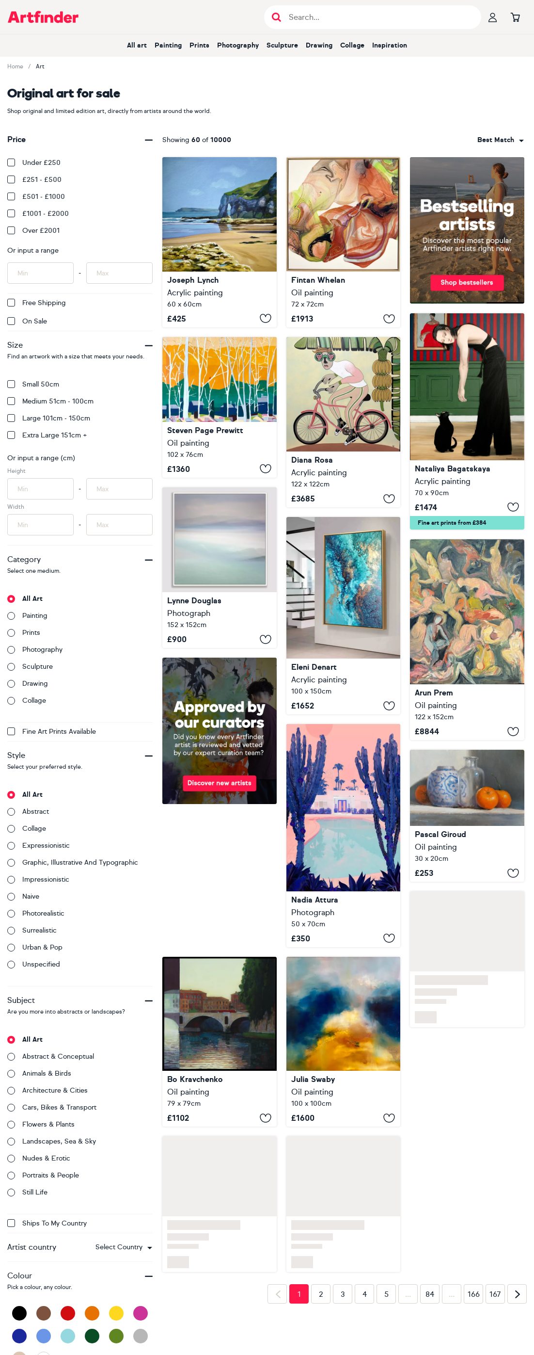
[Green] (116, 1336)
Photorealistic (35, 913)
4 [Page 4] (364, 1294)
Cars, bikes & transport (51, 1107)
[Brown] (43, 1313)
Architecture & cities (47, 1090)
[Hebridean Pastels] (219, 567)
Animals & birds (39, 1073)
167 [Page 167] (495, 1294)
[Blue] (43, 1336)
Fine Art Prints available (51, 731)
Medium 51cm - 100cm (50, 401)
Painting (168, 45)
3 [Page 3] (343, 1294)
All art (137, 45)
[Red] (68, 1313)
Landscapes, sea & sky (51, 1141)
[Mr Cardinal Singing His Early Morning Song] (219, 407)
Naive (23, 896)
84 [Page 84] (429, 1294)
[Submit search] (276, 17)
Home (15, 66)
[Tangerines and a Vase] (467, 816)
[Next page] (517, 1294)
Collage (352, 45)
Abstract (28, 811)
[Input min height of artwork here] (40, 489)
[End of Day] (467, 640)
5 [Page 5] (386, 1294)
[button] (124, 1247)
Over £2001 (33, 230)
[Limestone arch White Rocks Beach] (219, 242)
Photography (238, 45)
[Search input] (378, 17)
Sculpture (282, 45)
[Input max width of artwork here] (119, 524)
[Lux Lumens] (343, 1042)
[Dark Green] (92, 1336)
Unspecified (33, 964)
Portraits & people (43, 1175)
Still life (27, 1192)
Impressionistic (38, 879)
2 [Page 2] (321, 1294)
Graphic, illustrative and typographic (72, 862)
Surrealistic (32, 930)
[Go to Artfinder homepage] (43, 17)
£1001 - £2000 (38, 214)
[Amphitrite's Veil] (343, 615)
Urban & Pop (35, 947)
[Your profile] (492, 17)
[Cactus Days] (343, 835)
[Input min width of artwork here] (40, 524)
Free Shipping (36, 303)
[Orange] (92, 1313)
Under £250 (34, 163)
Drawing (319, 45)
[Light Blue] (68, 1336)
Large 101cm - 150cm (48, 418)
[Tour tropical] (343, 422)
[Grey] (140, 1336)
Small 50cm (33, 384)
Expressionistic (38, 845)
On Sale (27, 321)
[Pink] (140, 1313)
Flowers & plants (41, 1124)
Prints (199, 45)
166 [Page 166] (474, 1294)
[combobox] (124, 1247)
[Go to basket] (515, 17)
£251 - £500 (34, 180)
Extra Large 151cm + (47, 435)
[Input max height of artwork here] (119, 489)
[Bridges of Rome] (219, 1042)
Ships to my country (47, 1223)
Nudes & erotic (38, 1158)
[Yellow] (116, 1313)
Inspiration (389, 45)
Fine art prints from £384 (452, 522)
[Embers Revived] (343, 242)
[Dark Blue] (19, 1336)
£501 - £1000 (36, 197)
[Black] (19, 1313)
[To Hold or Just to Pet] (467, 421)
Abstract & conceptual (50, 1056)
